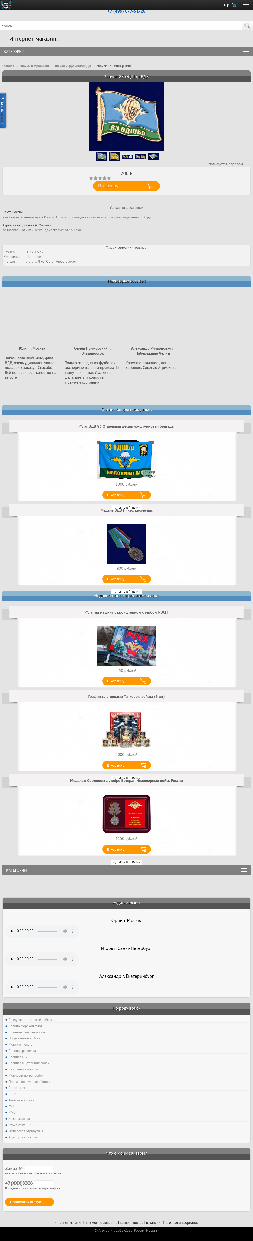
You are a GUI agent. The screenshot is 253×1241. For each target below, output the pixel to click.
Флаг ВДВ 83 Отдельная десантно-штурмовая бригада (126, 426)
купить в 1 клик (126, 592)
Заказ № (29, 1168)
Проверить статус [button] (25, 1202)
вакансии (153, 1222)
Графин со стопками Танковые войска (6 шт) (126, 696)
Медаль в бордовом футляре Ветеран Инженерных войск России (126, 780)
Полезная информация (181, 1222)
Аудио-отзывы (126, 902)
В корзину (116, 495)
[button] (247, 25)
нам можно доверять (101, 1222)
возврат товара (131, 1222)
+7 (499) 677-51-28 (126, 11)
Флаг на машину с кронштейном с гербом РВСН (126, 612)
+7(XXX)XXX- (29, 1183)
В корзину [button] (108, 185)
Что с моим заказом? (126, 1153)
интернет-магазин (68, 1222)
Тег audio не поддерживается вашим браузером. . (42, 931)
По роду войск (126, 1008)
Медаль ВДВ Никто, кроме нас (126, 510)
